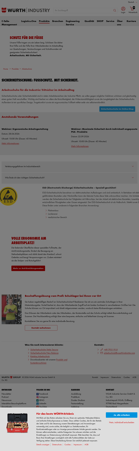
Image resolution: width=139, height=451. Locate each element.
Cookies (67, 445)
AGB (86, 445)
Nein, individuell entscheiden (121, 422)
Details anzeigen (42, 445)
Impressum (78, 445)
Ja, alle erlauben (122, 415)
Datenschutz (57, 445)
